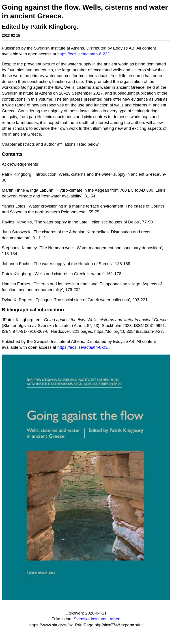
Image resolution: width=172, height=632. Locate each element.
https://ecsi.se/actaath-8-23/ (83, 54)
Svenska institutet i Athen (97, 619)
